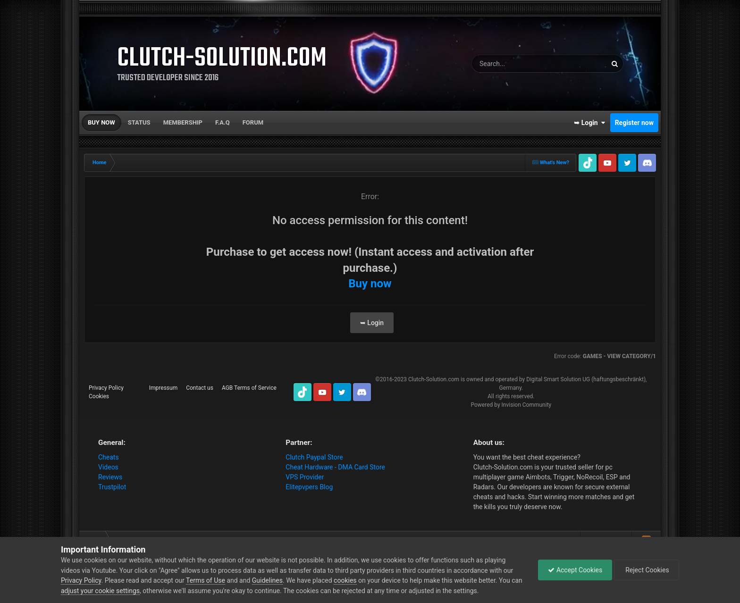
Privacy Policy (106, 388)
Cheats (108, 457)
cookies (345, 580)
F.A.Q (222, 122)
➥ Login (589, 122)
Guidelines (267, 580)
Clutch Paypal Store (314, 457)
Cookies (99, 396)
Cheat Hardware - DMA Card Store (335, 467)
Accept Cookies (575, 570)
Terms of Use (205, 580)
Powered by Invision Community (511, 405)
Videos (108, 467)
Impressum (163, 388)
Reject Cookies (646, 570)
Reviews (110, 477)
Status (139, 122)
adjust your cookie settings (100, 591)
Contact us (199, 388)
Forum (253, 122)
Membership (182, 122)
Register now (634, 122)
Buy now (101, 122)
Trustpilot (112, 487)
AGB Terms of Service (249, 388)
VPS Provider (305, 477)
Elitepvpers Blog (309, 487)
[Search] (515, 63)
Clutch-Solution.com (433, 379)
